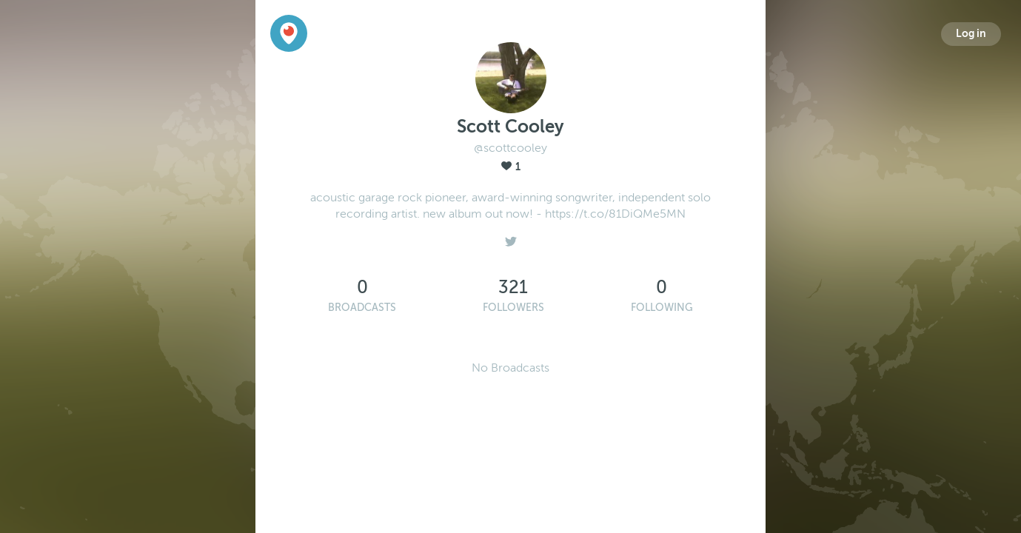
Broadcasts (362, 307)
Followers (513, 307)
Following (662, 307)
